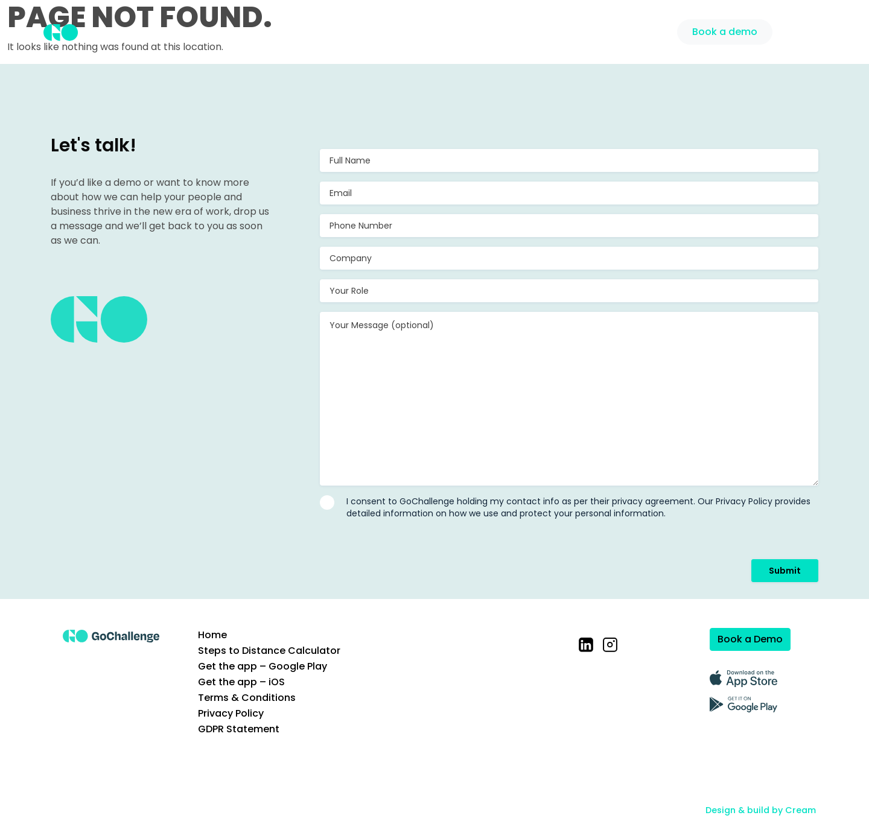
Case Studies (522, 30)
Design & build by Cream (760, 810)
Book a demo (724, 32)
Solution (452, 30)
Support (644, 30)
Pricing (589, 30)
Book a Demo (750, 639)
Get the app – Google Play (262, 666)
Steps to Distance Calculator (269, 650)
